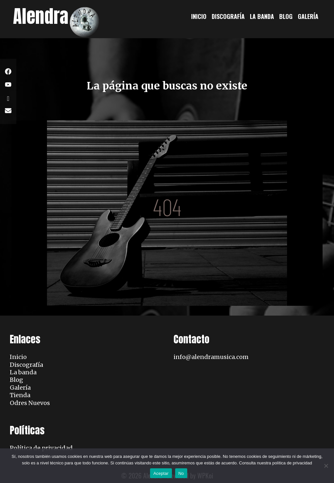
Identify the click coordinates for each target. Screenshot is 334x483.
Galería (308, 16)
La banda (262, 16)
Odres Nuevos (30, 403)
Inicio (198, 16)
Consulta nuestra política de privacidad (275, 462)
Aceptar (161, 473)
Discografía (228, 16)
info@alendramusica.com (211, 357)
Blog (286, 16)
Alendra (40, 16)
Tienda (20, 395)
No (181, 473)
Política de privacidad (41, 448)
